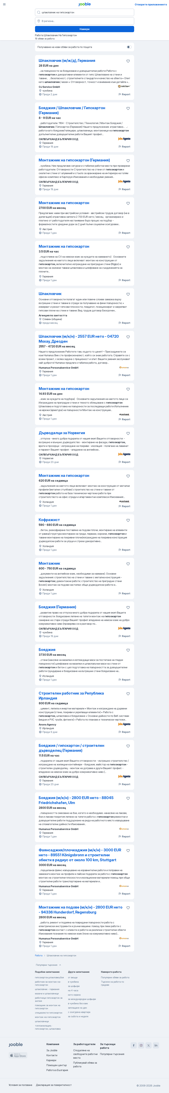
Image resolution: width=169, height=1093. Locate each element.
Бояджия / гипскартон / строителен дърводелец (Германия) (71, 748)
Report (124, 94)
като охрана (74, 994)
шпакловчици (42, 1021)
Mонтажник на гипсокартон (64, 203)
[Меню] (4, 4)
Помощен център (56, 1065)
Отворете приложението (151, 4)
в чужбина (73, 981)
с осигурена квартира (79, 1012)
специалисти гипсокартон (48, 1012)
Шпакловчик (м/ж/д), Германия (67, 60)
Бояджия (47, 649)
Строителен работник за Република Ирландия (71, 695)
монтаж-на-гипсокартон (48, 1017)
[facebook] (134, 1045)
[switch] (129, 47)
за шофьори (74, 986)
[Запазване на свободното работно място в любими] (128, 61)
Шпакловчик (50, 293)
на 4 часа (73, 990)
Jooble (156, 1085)
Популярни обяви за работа (115, 977)
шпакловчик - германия (47, 989)
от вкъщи (72, 977)
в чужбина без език (78, 1003)
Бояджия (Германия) (57, 607)
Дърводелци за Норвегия (62, 433)
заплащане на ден (77, 1007)
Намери (85, 29)
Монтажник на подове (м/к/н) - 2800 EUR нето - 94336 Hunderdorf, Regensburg (80, 909)
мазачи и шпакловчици (47, 993)
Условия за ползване (20, 1085)
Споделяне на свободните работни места (85, 1054)
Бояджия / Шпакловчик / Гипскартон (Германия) (72, 110)
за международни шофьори (82, 999)
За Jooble (51, 1050)
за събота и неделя (78, 1016)
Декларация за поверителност (54, 1085)
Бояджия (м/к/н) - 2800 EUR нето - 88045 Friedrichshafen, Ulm (76, 800)
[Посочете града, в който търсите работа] (84, 21)
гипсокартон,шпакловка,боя (49, 977)
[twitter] (148, 1045)
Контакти (51, 1055)
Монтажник (49, 563)
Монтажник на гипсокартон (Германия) (74, 160)
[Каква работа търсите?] (84, 12)
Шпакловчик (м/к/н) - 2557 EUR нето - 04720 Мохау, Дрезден (79, 339)
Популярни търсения (49, 965)
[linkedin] (156, 1045)
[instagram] (141, 1045)
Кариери (51, 1060)
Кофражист (49, 520)
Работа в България (57, 1070)
